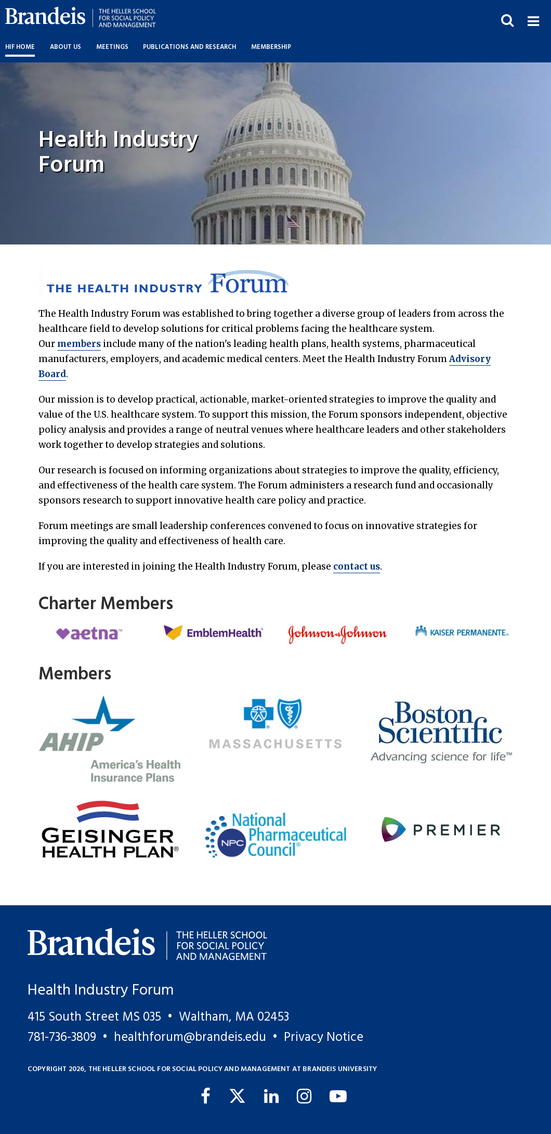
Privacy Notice (323, 1037)
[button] (533, 20)
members (79, 344)
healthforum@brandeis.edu (190, 1037)
